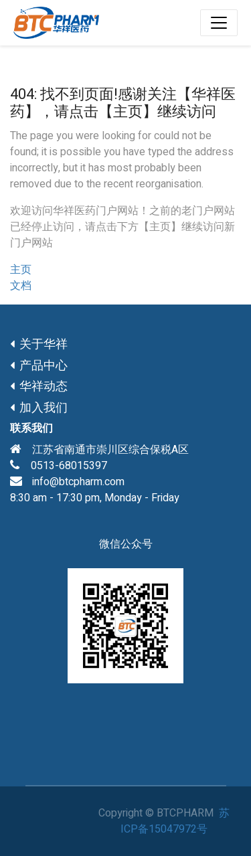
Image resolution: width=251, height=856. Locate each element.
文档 (20, 286)
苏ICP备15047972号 (175, 821)
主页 (20, 270)
